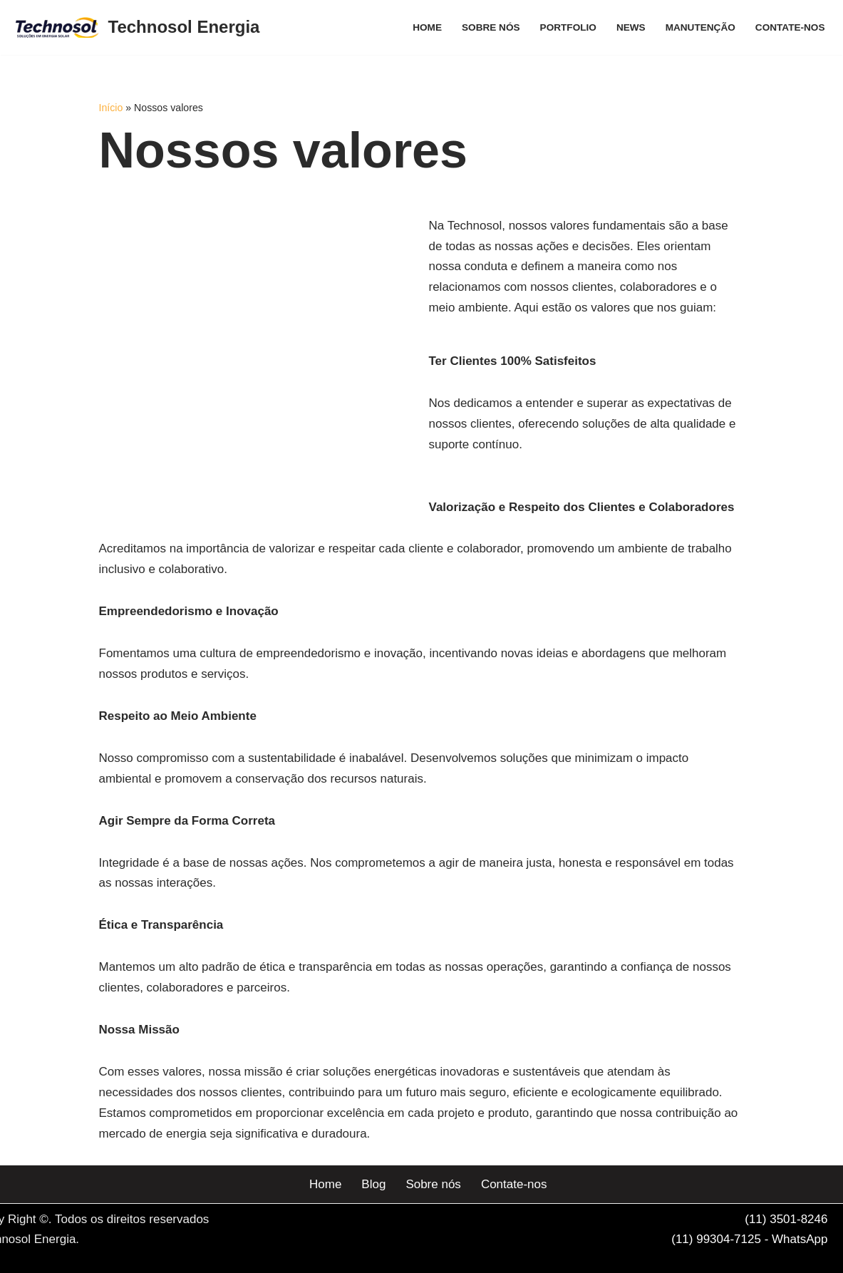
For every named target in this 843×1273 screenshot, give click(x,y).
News (631, 27)
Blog (373, 1184)
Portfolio (568, 27)
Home (427, 27)
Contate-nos (790, 27)
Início (111, 107)
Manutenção (700, 27)
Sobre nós (491, 27)
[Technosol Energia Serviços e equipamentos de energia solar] (138, 27)
